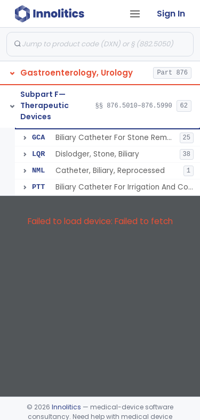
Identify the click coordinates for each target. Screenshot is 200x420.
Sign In (171, 13)
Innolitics (66, 406)
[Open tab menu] (135, 14)
